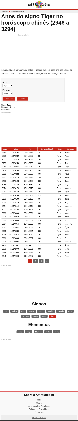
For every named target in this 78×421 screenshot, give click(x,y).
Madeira (38, 332)
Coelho (50, 311)
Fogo (29, 332)
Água (20, 332)
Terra (57, 332)
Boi (6, 311)
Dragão (61, 311)
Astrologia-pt (39, 418)
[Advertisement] (39, 52)
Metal (48, 332)
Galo (70, 311)
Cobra (41, 311)
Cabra (14, 311)
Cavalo (31, 311)
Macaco (25, 316)
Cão (22, 311)
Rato (44, 316)
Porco (35, 316)
